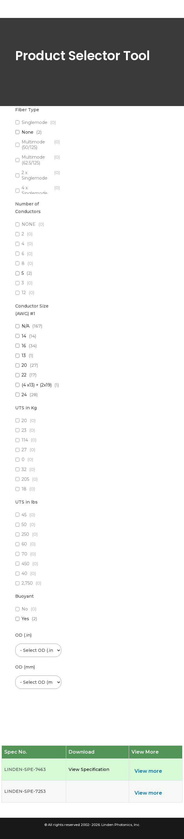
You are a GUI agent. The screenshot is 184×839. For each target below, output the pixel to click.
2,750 (27, 583)
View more (148, 771)
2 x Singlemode (34, 175)
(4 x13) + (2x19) (37, 385)
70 (24, 554)
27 (24, 449)
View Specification (89, 769)
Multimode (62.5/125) (33, 159)
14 (24, 336)
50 (24, 524)
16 (24, 346)
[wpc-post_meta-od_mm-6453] (38, 682)
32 (24, 469)
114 (25, 440)
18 (24, 489)
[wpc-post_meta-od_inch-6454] (38, 650)
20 (24, 365)
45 (24, 514)
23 (24, 430)
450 (25, 563)
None (27, 132)
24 (24, 394)
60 (24, 544)
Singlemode (34, 122)
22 (24, 375)
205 (25, 479)
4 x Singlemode (34, 190)
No (25, 609)
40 (24, 573)
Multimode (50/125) (33, 144)
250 (25, 534)
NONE (29, 224)
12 (24, 292)
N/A (25, 326)
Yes (25, 618)
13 (24, 355)
